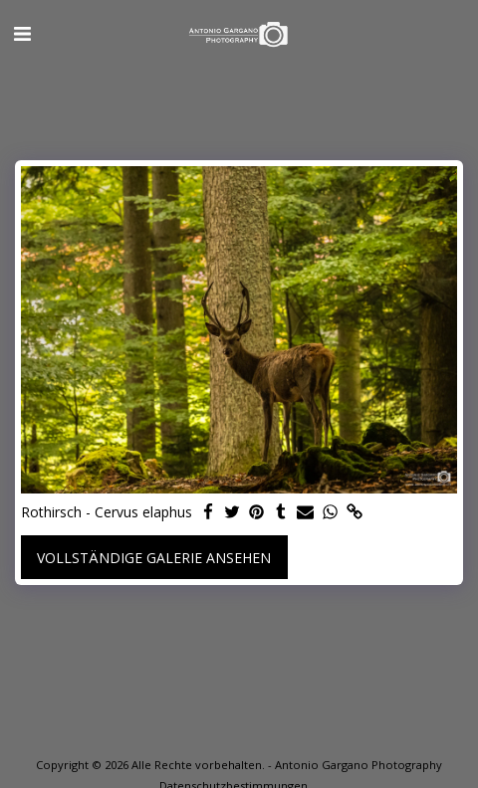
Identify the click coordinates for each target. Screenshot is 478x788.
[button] (22, 33)
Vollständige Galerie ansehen (154, 557)
